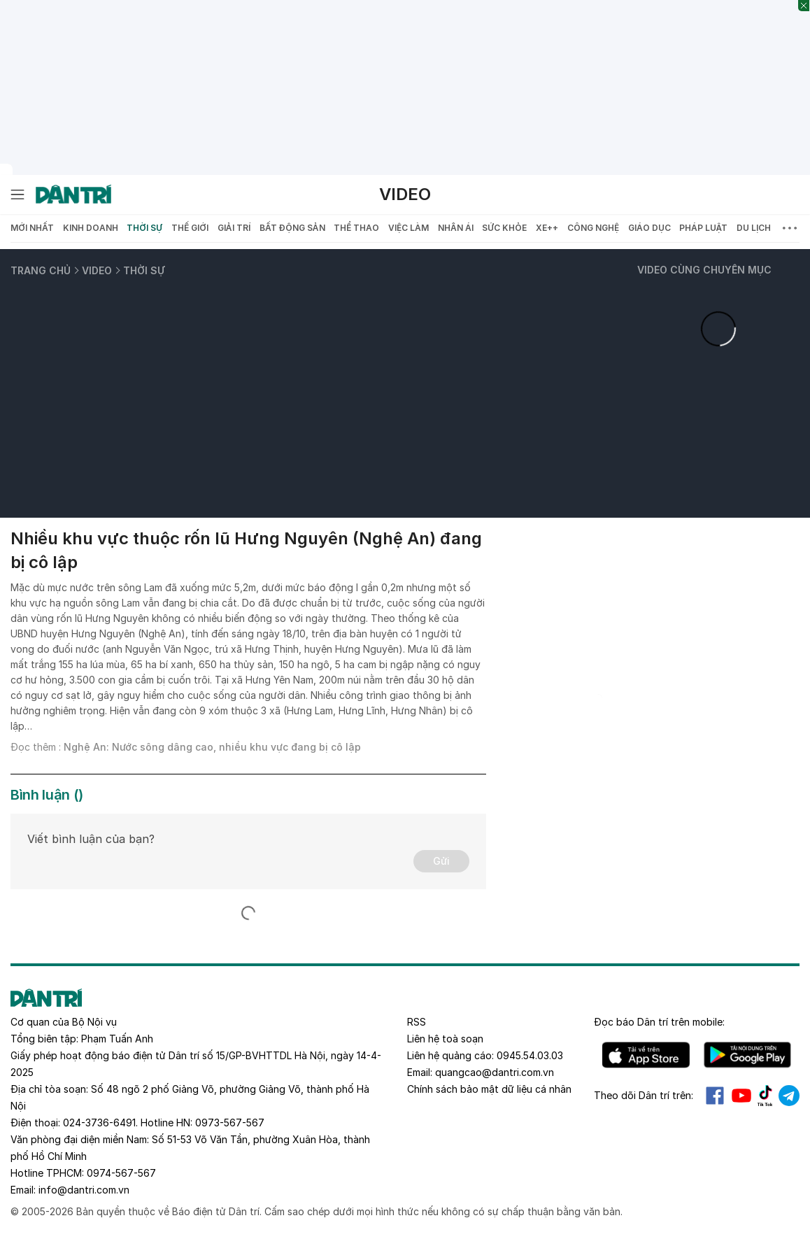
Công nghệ (593, 227)
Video (405, 194)
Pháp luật (703, 227)
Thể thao (356, 227)
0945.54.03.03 (530, 1055)
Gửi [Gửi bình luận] (441, 861)
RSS (416, 1022)
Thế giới (189, 227)
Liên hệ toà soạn (445, 1039)
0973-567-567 (229, 1122)
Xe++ (547, 227)
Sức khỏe (504, 227)
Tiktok (765, 1095)
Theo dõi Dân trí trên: (643, 1095)
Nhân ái (456, 227)
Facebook (714, 1095)
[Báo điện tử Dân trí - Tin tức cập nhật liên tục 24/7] (73, 194)
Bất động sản (292, 227)
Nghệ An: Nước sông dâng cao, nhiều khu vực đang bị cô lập (212, 747)
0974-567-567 (121, 1173)
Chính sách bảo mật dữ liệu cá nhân (489, 1089)
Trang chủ (40, 270)
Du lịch (754, 227)
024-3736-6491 (99, 1122)
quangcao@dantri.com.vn (494, 1072)
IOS (646, 1055)
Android (747, 1055)
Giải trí (234, 227)
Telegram (789, 1095)
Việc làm (408, 227)
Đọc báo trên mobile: (659, 1022)
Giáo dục (649, 227)
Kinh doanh (90, 227)
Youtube (741, 1095)
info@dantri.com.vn (83, 1190)
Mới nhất (32, 227)
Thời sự (144, 227)
